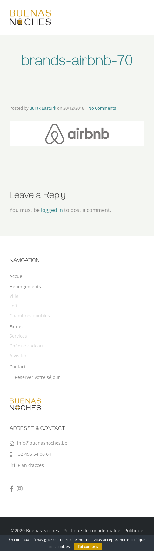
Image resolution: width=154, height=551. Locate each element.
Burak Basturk (43, 108)
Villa (14, 296)
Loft (13, 306)
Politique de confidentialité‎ (91, 530)
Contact (18, 367)
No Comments (102, 108)
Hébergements (25, 287)
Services (18, 336)
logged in (52, 209)
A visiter (18, 356)
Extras (16, 327)
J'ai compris (88, 546)
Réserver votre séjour (37, 377)
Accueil (17, 276)
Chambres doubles (30, 315)
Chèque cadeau (26, 346)
